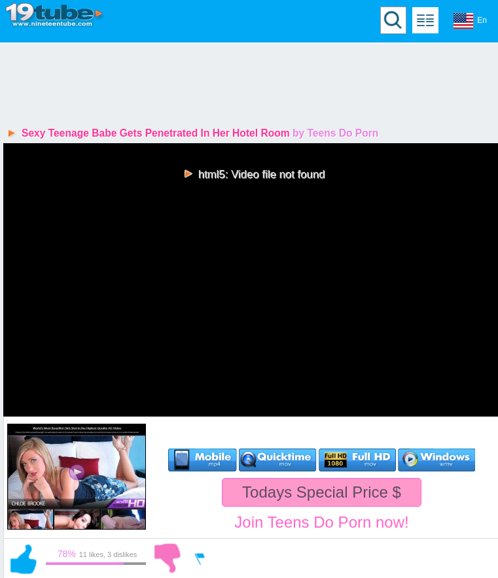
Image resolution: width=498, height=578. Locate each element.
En (470, 20)
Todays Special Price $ (321, 492)
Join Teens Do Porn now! (321, 522)
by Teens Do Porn (335, 133)
